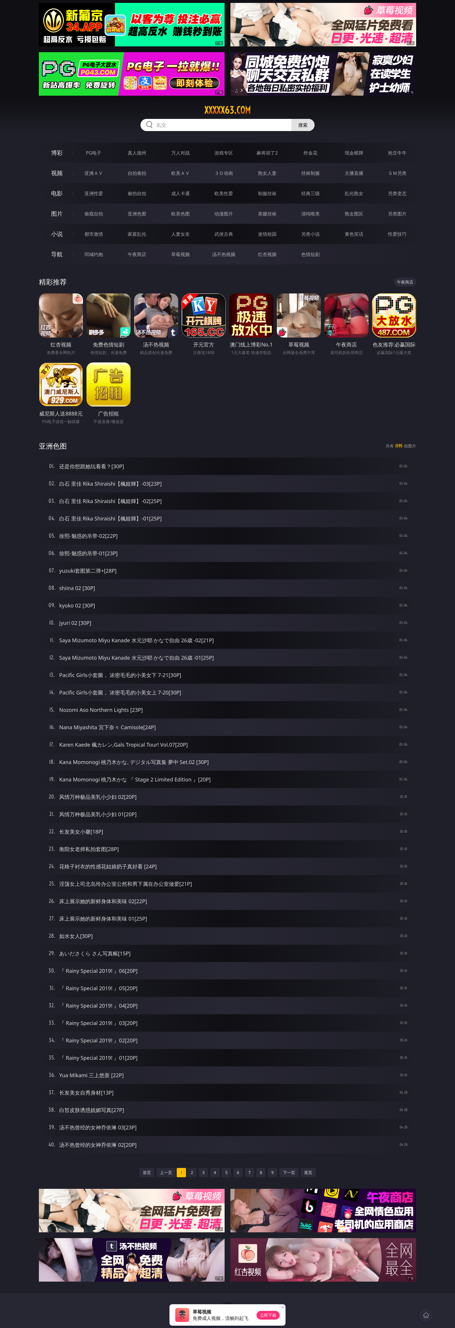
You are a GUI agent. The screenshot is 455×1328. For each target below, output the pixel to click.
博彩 (57, 153)
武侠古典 (223, 234)
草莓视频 (180, 254)
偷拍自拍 (137, 193)
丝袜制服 (310, 173)
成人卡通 (180, 193)
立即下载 (268, 1315)
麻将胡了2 (267, 153)
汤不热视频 (223, 254)
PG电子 (93, 153)
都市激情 (93, 234)
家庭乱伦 (137, 234)
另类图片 (397, 214)
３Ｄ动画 (223, 173)
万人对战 (180, 153)
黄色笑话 (354, 234)
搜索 (303, 125)
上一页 (166, 1172)
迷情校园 (267, 234)
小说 (57, 234)
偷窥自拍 (93, 214)
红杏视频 (267, 254)
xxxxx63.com (227, 110)
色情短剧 (310, 254)
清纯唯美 (310, 214)
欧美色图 (180, 214)
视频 (57, 173)
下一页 (289, 1172)
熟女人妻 (267, 173)
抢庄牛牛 (397, 153)
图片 (57, 213)
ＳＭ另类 (397, 173)
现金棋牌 (354, 153)
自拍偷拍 (137, 173)
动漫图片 (223, 214)
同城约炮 (93, 254)
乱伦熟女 (354, 193)
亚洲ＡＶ (93, 173)
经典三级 (310, 193)
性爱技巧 (397, 234)
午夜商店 (137, 254)
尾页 (308, 1172)
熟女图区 (354, 214)
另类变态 (397, 193)
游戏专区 (223, 153)
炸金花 (310, 153)
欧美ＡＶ (180, 173)
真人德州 (137, 153)
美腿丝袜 (267, 214)
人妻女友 (180, 234)
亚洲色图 (137, 214)
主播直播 (354, 173)
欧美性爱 (223, 193)
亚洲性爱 (93, 193)
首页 (147, 1172)
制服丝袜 (267, 193)
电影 (57, 193)
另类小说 (310, 234)
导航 (57, 254)
